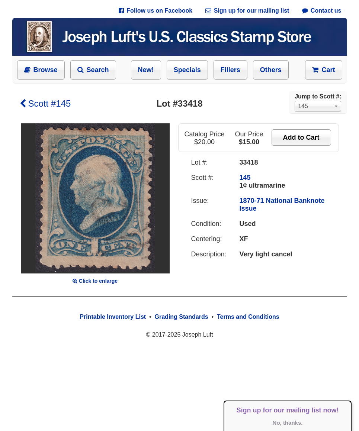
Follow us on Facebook (155, 10)
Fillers (230, 70)
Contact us (322, 10)
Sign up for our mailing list (247, 10)
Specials (187, 70)
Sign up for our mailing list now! (288, 410)
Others (271, 70)
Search (93, 70)
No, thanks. (288, 422)
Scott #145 (45, 103)
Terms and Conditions (248, 317)
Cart (323, 70)
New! (146, 70)
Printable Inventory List (113, 317)
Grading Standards (181, 317)
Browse (41, 70)
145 (245, 177)
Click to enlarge (95, 281)
